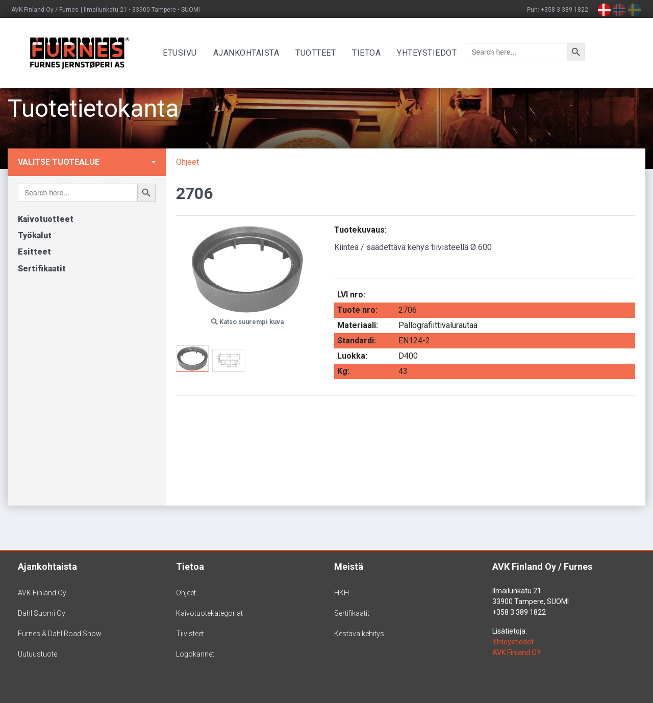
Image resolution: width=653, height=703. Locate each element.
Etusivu (183, 53)
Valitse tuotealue (58, 162)
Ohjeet (187, 162)
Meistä (348, 566)
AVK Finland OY (516, 652)
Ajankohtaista (250, 53)
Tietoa (370, 53)
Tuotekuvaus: (360, 230)
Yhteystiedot (430, 53)
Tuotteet (319, 53)
